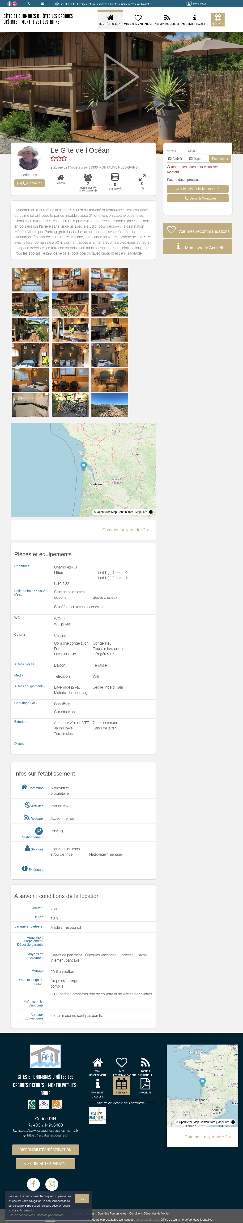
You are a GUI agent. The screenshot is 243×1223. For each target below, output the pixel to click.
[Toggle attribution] (151, 512)
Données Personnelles (112, 1213)
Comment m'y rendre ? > (125, 530)
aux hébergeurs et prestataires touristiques (106, 1219)
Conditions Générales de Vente (149, 1213)
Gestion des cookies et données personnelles (36, 1215)
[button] (29, 183)
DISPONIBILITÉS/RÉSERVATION (46, 1149)
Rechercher (220, 158)
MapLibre (141, 512)
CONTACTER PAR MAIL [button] (46, 1163)
